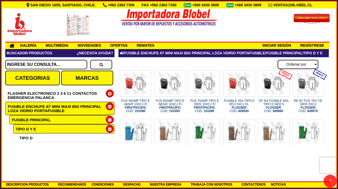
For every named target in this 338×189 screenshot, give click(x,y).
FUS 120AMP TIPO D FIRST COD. (239, 155)
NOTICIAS (278, 184)
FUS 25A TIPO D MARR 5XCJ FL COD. (273, 155)
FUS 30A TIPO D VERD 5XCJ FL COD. (308, 155)
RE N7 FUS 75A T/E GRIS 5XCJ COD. (308, 106)
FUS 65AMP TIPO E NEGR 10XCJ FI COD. (170, 106)
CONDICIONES (103, 184)
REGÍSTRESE (312, 45)
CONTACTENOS (254, 184)
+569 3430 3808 (206, 5)
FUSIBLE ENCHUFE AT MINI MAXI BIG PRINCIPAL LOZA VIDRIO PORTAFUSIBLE (54, 108)
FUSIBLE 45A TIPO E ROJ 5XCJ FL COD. (239, 106)
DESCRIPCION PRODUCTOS (27, 184)
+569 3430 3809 (248, 5)
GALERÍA (28, 45)
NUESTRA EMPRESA (165, 184)
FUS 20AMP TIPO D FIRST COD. (135, 155)
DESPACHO (132, 184)
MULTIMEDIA (57, 45)
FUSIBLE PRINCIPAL (31, 120)
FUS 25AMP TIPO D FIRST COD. (170, 155)
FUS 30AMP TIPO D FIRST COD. (204, 155)
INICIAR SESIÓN (276, 45)
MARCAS (87, 78)
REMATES (145, 45)
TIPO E (25, 146)
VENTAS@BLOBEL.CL (293, 5)
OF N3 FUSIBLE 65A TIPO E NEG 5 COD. (273, 106)
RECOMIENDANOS (72, 184)
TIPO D (26, 138)
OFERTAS (119, 45)
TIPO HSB (24, 155)
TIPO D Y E (26, 129)
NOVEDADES (89, 45)
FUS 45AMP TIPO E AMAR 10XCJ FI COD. (135, 106)
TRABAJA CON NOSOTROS (211, 184)
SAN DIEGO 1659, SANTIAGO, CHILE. (62, 5)
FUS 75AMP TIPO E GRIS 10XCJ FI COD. (204, 106)
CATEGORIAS (32, 78)
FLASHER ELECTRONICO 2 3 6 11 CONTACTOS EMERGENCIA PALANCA (52, 95)
